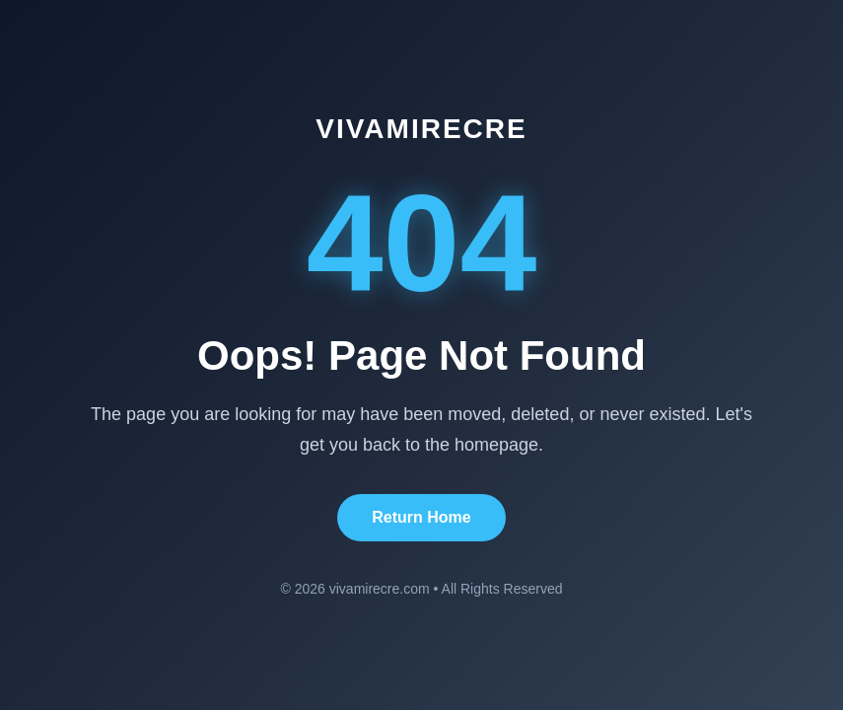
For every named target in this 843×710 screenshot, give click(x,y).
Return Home (421, 517)
